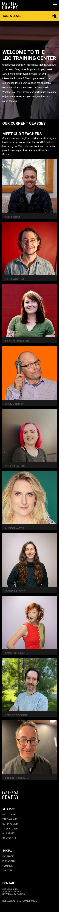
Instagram (8, 861)
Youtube (7, 866)
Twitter (7, 870)
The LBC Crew (10, 829)
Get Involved (10, 824)
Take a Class (9, 819)
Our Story (8, 833)
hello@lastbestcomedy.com (19, 901)
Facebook (8, 856)
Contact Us (9, 838)
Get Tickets (9, 815)
